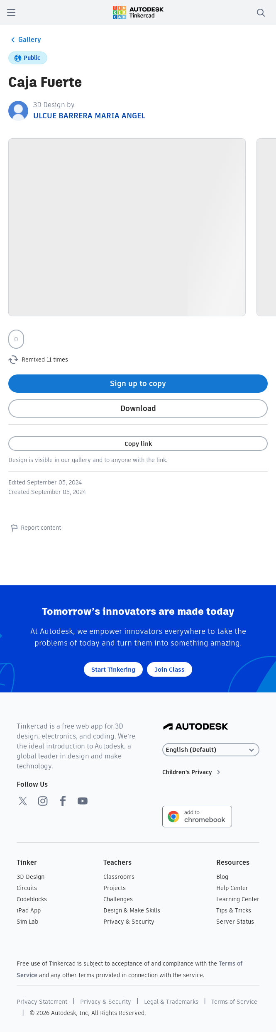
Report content (34, 527)
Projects (114, 888)
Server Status (235, 921)
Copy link (138, 443)
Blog (222, 877)
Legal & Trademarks (171, 1002)
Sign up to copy (138, 383)
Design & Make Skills (131, 910)
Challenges (118, 899)
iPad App (29, 910)
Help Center (232, 888)
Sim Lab (27, 921)
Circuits (27, 888)
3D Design (30, 877)
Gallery (24, 40)
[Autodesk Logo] (195, 727)
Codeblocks (32, 899)
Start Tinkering (113, 669)
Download (138, 408)
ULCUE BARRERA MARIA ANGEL (89, 115)
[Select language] (211, 749)
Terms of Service (234, 1002)
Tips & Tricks (233, 910)
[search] (260, 12)
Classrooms (118, 877)
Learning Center (237, 899)
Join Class (169, 669)
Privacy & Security (128, 921)
